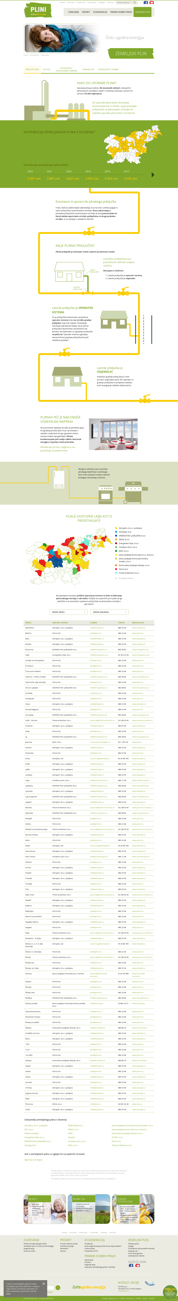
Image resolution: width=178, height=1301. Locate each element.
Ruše (27, 933)
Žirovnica (29, 1104)
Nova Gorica (30, 851)
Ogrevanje (73, 12)
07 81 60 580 (123, 973)
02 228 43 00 (123, 720)
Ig (26, 737)
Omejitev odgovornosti (109, 1298)
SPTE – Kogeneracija (127, 1209)
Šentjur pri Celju (32, 968)
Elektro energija (31, 1133)
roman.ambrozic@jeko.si (100, 742)
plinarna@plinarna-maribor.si (102, 720)
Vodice (28, 1071)
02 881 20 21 (123, 1003)
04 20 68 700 (123, 758)
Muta (27, 840)
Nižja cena (35, 1204)
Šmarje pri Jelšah (32, 1022)
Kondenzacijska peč (127, 1207)
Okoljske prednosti (82, 1204)
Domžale (28, 693)
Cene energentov (135, 1253)
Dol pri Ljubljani (31, 688)
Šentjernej (29, 962)
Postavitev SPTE (91, 1251)
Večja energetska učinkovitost (38, 1207)
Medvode (29, 813)
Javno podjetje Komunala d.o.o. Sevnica (129, 1129)
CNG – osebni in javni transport (127, 1220)
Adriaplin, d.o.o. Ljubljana (36, 1125)
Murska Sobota (31, 835)
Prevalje (28, 884)
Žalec (27, 1099)
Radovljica (29, 911)
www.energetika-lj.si (140, 649)
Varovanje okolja (38, 1213)
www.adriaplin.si (139, 628)
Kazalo (145, 1298)
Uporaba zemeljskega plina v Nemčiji (100, 1267)
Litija (27, 780)
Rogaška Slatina (31, 922)
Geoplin (71, 1137)
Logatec (28, 802)
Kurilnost (35, 1215)
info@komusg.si (96, 1003)
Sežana (28, 981)
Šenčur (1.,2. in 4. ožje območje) (34, 945)
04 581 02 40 (123, 1104)
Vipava (28, 1066)
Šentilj (27, 957)
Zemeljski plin (142, 12)
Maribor (28, 807)
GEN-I (70, 1133)
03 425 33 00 (123, 655)
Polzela (28, 873)
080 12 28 (122, 780)
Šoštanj (28, 1028)
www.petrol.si (137, 633)
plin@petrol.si (96, 633)
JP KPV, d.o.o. (117, 1137)
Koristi (33, 1199)
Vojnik (27, 1077)
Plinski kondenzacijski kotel (35, 1243)
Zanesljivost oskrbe (108, 69)
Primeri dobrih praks (121, 12)
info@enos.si (95, 1104)
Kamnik (28, 747)
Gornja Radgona (31, 709)
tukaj (8, 1293)
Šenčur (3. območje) (33, 952)
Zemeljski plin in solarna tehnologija (39, 1246)
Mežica (28, 824)
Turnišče (28, 1055)
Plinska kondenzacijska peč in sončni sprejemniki (129, 1216)
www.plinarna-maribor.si (142, 720)
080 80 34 (122, 1028)
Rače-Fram (29, 895)
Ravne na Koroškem (33, 916)
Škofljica (28, 998)
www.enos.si (137, 1104)
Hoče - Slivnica (31, 720)
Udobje (34, 1211)
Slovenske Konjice (32, 1017)
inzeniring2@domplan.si (100, 758)
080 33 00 (122, 628)
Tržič (27, 1044)
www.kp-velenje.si (139, 1028)
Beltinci (28, 633)
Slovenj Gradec (31, 1003)
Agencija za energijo (33, 1159)
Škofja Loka (30, 992)
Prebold (28, 878)
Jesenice (28, 742)
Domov (26, 55)
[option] (35, 175)
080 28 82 (122, 649)
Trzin (27, 1049)
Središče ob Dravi (32, 1033)
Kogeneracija (100, 12)
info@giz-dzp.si (123, 1291)
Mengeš (28, 818)
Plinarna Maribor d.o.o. (122, 1145)
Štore (27, 1039)
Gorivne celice (29, 1251)
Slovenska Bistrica (32, 1011)
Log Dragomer (31, 796)
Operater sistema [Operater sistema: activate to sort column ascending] (60, 622)
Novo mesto (30, 856)
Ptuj (27, 889)
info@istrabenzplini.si (99, 780)
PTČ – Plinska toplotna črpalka (128, 1212)
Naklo (27, 845)
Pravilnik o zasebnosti (126, 1298)
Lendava (28, 775)
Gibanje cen (88, 69)
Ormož (28, 867)
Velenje (28, 1060)
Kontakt (110, 2)
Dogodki (70, 2)
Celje (27, 655)
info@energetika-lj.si (98, 649)
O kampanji (91, 2)
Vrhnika (28, 1088)
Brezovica (29, 649)
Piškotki (138, 1298)
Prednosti (89, 1243)
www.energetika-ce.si (141, 655)
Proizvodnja (80, 1206)
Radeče (28, 900)
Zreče (27, 1109)
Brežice (28, 644)
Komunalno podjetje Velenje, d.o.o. (127, 1133)
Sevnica (28, 973)
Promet (86, 12)
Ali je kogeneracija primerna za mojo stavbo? (103, 1246)
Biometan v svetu (82, 1211)
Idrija (27, 731)
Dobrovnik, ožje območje (35, 682)
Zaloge (46, 69)
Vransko (28, 1082)
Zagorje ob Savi (31, 1093)
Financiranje (90, 1248)
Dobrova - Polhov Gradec (35, 677)
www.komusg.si (138, 1003)
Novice (62, 2)
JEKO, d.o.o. (73, 1145)
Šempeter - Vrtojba (33, 938)
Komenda (29, 753)
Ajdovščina (29, 628)
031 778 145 (123, 742)
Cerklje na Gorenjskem (34, 660)
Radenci (28, 905)
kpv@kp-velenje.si (97, 1028)
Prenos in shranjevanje (84, 1208)
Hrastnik (29, 726)
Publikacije (81, 2)
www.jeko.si (137, 742)
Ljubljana (29, 786)
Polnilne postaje (67, 1246)
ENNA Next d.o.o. (75, 1125)
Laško (27, 769)
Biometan (79, 1199)
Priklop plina (45, 55)
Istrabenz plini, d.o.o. (77, 1141)
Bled (27, 638)
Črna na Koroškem (33, 671)
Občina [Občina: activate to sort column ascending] (28, 622)
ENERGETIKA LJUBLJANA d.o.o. (38, 1141)
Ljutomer (29, 791)
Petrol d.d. (116, 1141)
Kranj (27, 758)
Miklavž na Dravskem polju (36, 829)
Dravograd (29, 698)
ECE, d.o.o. (29, 1129)
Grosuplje (29, 715)
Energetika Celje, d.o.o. (34, 1137)
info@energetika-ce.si (99, 655)
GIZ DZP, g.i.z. (122, 1287)
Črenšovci (29, 666)
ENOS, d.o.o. (73, 1129)
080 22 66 (122, 633)
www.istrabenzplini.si (141, 780)
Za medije (101, 2)
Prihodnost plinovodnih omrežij (66, 69)
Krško (27, 764)
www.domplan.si (139, 758)
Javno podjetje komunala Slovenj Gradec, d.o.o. (132, 1125)
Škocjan (28, 987)
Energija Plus (30, 1145)
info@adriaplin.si (97, 628)
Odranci (28, 862)
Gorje (27, 704)
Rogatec (28, 927)
